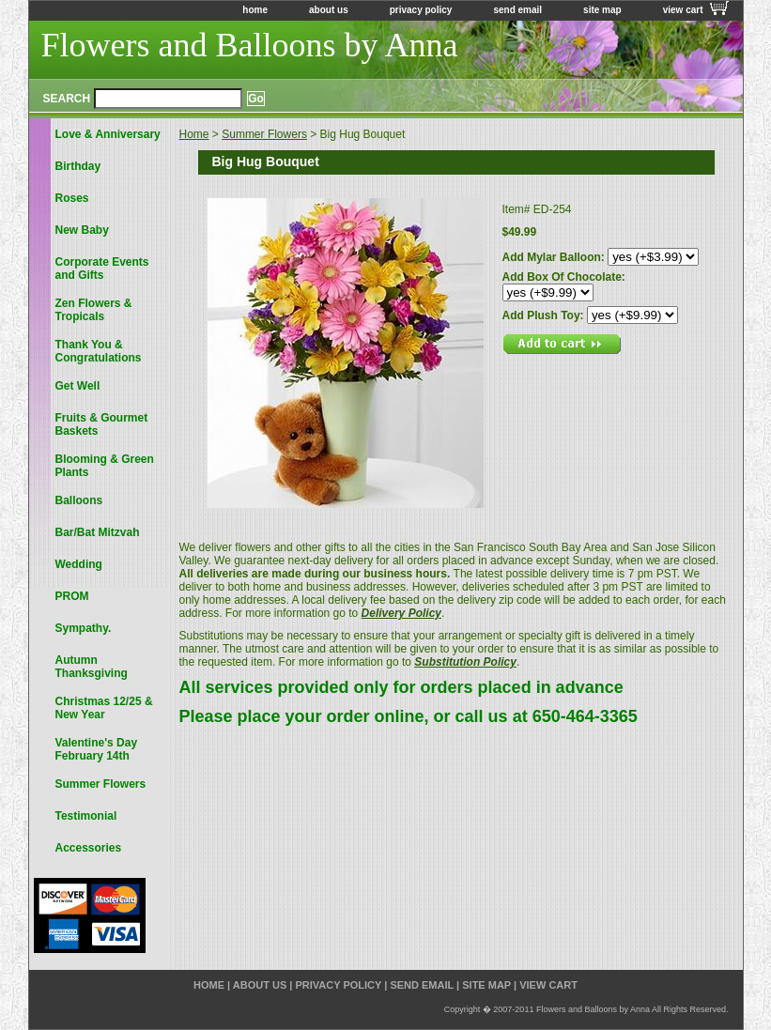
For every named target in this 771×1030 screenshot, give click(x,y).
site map (602, 10)
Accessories (88, 847)
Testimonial (86, 815)
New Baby (82, 230)
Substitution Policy (465, 662)
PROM (72, 596)
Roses (72, 198)
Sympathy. (83, 628)
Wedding (78, 564)
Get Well (77, 385)
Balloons (79, 500)
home (255, 10)
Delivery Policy (401, 613)
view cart (683, 10)
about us (328, 10)
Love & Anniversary (108, 134)
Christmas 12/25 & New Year (104, 708)
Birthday (78, 166)
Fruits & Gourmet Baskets (101, 424)
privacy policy (421, 10)
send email (517, 10)
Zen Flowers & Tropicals (93, 310)
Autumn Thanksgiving (91, 666)
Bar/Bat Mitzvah (97, 532)
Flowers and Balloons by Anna (249, 45)
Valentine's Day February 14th (96, 749)
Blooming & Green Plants (104, 466)
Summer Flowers (264, 134)
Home (194, 134)
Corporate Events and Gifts (102, 268)
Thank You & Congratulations (98, 351)
